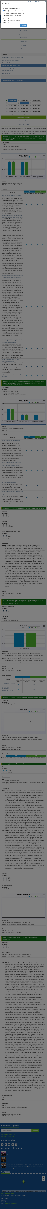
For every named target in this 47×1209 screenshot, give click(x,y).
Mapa (44, 1)
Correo (37, 1)
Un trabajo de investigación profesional (14, 13)
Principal (31, 1)
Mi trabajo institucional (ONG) (11, 18)
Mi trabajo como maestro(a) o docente (13, 10)
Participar (23, 25)
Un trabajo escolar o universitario (12, 15)
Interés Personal (8, 22)
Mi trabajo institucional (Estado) (12, 20)
